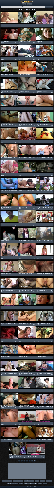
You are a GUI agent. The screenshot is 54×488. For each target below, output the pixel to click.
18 (29, 460)
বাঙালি (40, 483)
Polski (9, 483)
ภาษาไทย (31, 483)
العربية (45, 483)
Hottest (29, 4)
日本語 (21, 483)
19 (32, 460)
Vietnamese (15, 483)
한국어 (26, 483)
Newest (24, 4)
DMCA (35, 486)
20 (34, 460)
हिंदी (35, 483)
